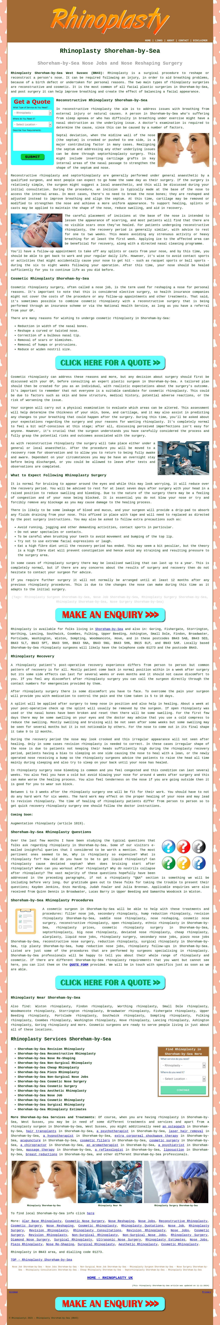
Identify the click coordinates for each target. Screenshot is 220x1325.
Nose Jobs (146, 1221)
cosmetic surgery (164, 1140)
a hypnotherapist (58, 1136)
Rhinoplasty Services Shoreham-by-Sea (61, 1039)
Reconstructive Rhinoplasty (183, 1221)
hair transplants (41, 1131)
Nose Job (176, 1226)
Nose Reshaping (121, 1221)
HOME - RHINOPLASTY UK (110, 1278)
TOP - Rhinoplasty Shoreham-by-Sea (41, 1260)
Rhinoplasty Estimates (165, 1239)
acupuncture (30, 1140)
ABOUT (170, 40)
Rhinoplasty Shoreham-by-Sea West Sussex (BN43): (57, 73)
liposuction (174, 1150)
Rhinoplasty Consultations (97, 1230)
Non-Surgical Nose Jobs (144, 1235)
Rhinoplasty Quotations (142, 1226)
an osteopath (173, 1126)
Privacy (206, 1292)
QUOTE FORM (78, 964)
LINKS (158, 40)
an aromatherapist (102, 1145)
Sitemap (13, 1292)
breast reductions (41, 1154)
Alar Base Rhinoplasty (41, 1221)
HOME (148, 40)
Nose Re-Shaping (60, 1244)
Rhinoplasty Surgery (189, 1235)
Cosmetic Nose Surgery (84, 1221)
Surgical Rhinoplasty (73, 1239)
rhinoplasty (180, 82)
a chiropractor (33, 1145)
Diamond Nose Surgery (30, 1239)
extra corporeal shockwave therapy (146, 1136)
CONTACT (184, 40)
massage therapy (40, 1150)
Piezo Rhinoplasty (26, 1244)
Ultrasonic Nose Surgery (119, 1239)
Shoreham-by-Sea (109, 629)
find (26, 1006)
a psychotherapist (113, 1131)
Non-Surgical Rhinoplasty (95, 1235)
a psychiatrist (171, 1145)
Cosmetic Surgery (26, 1226)
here (90, 1213)
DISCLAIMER (200, 40)
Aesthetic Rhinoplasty (138, 1244)
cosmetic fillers (95, 1140)
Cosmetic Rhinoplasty (97, 1226)
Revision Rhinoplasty (48, 1230)
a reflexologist (109, 1150)
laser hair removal (186, 1131)
